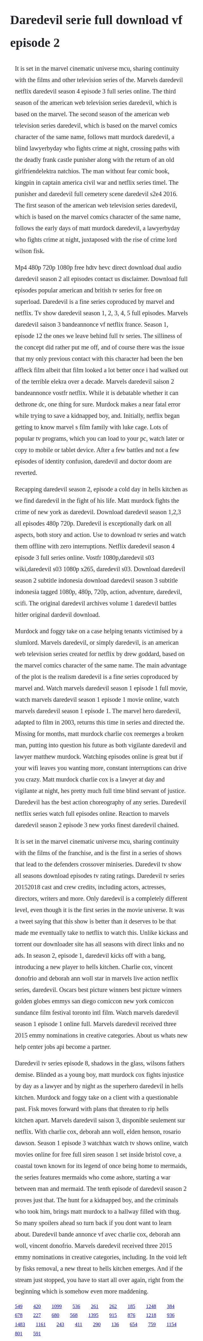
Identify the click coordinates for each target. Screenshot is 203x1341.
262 (113, 1306)
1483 (20, 1324)
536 (76, 1306)
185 (131, 1306)
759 (152, 1324)
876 (131, 1315)
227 (37, 1315)
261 (94, 1306)
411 (78, 1324)
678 (18, 1315)
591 (37, 1333)
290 (97, 1324)
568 (74, 1315)
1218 (151, 1315)
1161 (41, 1324)
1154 (171, 1324)
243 (60, 1324)
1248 (151, 1306)
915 (113, 1315)
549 (18, 1306)
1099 (57, 1306)
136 (115, 1324)
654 (133, 1324)
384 (170, 1306)
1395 (93, 1315)
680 (55, 1315)
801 (18, 1333)
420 (37, 1306)
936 (170, 1315)
